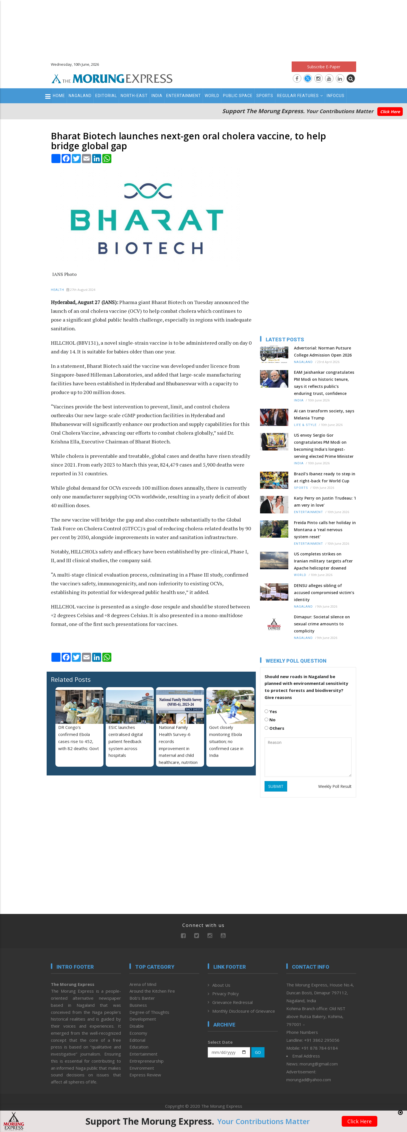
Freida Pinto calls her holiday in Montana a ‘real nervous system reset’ (325, 529)
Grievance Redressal (232, 1002)
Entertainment (183, 95)
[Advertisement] (203, 28)
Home (59, 95)
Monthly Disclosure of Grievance (243, 1011)
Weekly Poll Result (335, 786)
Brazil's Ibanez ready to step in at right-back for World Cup (324, 477)
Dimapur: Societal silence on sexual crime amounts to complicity (322, 624)
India (157, 95)
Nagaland (80, 95)
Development (142, 1019)
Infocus (336, 95)
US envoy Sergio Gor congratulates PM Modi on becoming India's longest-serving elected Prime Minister (324, 445)
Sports (264, 95)
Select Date (220, 1042)
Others (274, 728)
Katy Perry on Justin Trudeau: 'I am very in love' (325, 501)
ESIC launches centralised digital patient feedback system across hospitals (126, 741)
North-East (134, 95)
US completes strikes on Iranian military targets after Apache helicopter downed (323, 561)
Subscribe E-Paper (323, 66)
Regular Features (300, 95)
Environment (141, 1068)
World (212, 95)
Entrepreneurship (146, 1061)
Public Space (238, 95)
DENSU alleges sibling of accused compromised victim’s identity (324, 592)
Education (138, 1047)
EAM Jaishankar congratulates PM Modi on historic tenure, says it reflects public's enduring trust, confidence (324, 383)
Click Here (390, 111)
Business (138, 1005)
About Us (221, 985)
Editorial (106, 95)
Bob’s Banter (142, 998)
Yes (271, 711)
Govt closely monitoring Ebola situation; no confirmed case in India (226, 741)
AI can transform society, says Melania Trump (324, 414)
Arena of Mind (142, 984)
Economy (138, 1033)
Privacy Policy (225, 993)
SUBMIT (275, 786)
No (270, 719)
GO (258, 1052)
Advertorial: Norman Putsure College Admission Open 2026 (323, 351)
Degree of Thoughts (149, 1012)
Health (57, 290)
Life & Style (305, 425)
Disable (136, 1026)
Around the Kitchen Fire (152, 991)
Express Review (145, 1075)
